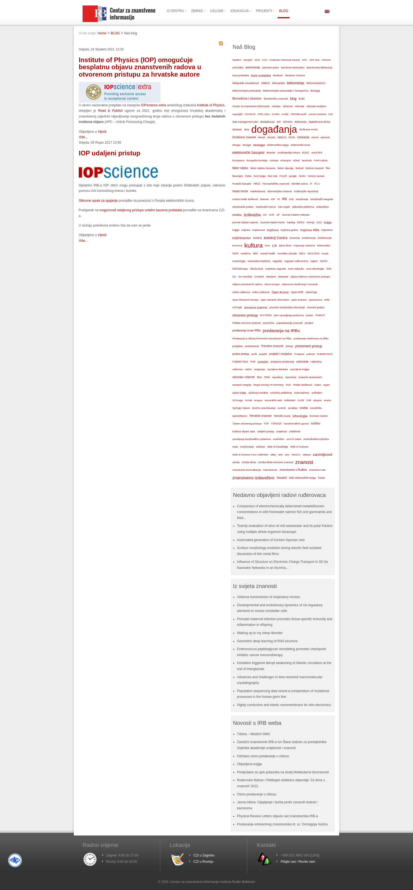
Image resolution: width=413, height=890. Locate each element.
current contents (317, 114)
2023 (257, 60)
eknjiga (236, 145)
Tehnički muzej (282, 416)
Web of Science (299, 446)
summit (282, 408)
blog (293, 99)
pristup (289, 346)
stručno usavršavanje (263, 408)
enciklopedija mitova (289, 152)
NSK (329, 268)
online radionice (261, 292)
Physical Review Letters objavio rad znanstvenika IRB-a (277, 816)
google (293, 176)
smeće (327, 400)
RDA (259, 377)
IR (278, 199)
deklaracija (301, 121)
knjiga (328, 222)
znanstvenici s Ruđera (293, 469)
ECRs (292, 137)
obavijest (271, 276)
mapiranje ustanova (304, 245)
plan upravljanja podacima (289, 315)
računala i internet (243, 377)
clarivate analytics (316, 106)
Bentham (278, 75)
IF (311, 183)
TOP (266, 423)
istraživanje (302, 199)
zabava (307, 454)
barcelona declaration (292, 67)
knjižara (246, 230)
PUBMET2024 (240, 361)
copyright (237, 114)
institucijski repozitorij (306, 191)
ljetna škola (285, 245)
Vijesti (102, 132)
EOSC (305, 152)
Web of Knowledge (277, 446)
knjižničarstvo (241, 238)
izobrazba (252, 215)
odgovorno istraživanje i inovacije (300, 284)
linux (267, 245)
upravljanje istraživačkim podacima (251, 439)
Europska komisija (257, 160)
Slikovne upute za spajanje (98, 201)
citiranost (288, 106)
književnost (259, 230)
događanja (274, 129)
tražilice (315, 423)
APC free (314, 60)
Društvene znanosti (244, 137)
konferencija (309, 238)
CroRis (276, 114)
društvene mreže (308, 129)
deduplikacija (267, 121)
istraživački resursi (266, 207)
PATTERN (266, 315)
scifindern (316, 392)
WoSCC (295, 454)
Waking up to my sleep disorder (260, 633)
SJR (308, 400)
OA (234, 276)
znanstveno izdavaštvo (253, 477)
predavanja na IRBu (281, 330)
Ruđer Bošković (302, 384)
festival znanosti (315, 168)
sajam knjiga (239, 392)
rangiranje (259, 369)
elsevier (270, 152)
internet (264, 199)
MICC (302, 253)
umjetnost (281, 431)
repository (277, 377)
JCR (271, 214)
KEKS (301, 222)
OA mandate (245, 276)
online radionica (241, 292)
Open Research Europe (245, 299)
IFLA (317, 183)
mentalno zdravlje (287, 253)
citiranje (276, 106)
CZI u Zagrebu (203, 855)
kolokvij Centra (276, 238)
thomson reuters (318, 416)
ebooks (271, 137)
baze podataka (261, 75)
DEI (279, 121)
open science (299, 299)
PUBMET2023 (325, 354)
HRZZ (256, 183)
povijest (309, 323)
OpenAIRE (297, 292)
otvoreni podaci (315, 307)
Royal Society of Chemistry (269, 385)
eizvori (314, 137)
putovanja (302, 361)
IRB (284, 199)
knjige (235, 229)
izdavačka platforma (303, 207)
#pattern (236, 60)
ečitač (296, 160)
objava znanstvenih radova (247, 284)
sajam (326, 385)
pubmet (310, 354)
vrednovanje (247, 446)
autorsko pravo (270, 67)
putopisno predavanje (282, 361)
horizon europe (316, 176)
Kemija (311, 222)
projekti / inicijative (280, 353)
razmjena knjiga (299, 369)
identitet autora (299, 183)
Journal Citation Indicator (296, 214)
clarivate (299, 106)
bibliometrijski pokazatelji (246, 90)
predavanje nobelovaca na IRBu (311, 338)
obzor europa (272, 284)
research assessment (310, 377)
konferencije (325, 237)
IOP (273, 199)
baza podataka (240, 75)
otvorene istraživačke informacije (287, 307)
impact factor (240, 191)
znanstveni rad (317, 470)
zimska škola (249, 462)
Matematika (323, 245)
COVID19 (250, 114)
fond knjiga (260, 176)
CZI (331, 114)
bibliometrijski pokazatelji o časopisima (285, 90)
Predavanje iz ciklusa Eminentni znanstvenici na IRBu (261, 338)
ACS (264, 60)
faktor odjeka (240, 168)
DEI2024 (288, 121)
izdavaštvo (322, 206)
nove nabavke (296, 268)
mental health (267, 253)
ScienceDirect (301, 392)
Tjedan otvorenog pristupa (247, 423)
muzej (324, 253)
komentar (295, 238)
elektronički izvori (300, 145)
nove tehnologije (315, 268)
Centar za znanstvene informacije (251, 106)
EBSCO (282, 137)
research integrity (241, 385)
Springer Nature (241, 408)
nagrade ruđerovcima (296, 261)
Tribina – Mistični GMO (253, 734)
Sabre (317, 385)
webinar (260, 446)
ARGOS (326, 60)
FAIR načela (321, 160)
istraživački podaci (243, 206)
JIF (278, 214)
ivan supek (284, 207)
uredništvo (278, 439)
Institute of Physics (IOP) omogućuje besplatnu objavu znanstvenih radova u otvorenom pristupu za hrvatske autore (140, 67)
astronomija (252, 67)
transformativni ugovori (296, 423)
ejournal (325, 137)
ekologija (259, 145)
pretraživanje (252, 346)
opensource (315, 299)
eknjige (246, 144)
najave (314, 261)
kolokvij (257, 237)
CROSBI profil (298, 114)
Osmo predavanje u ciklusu (257, 794)
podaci (309, 315)
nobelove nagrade (275, 268)
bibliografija (278, 83)
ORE (327, 299)
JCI (265, 214)
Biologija (315, 90)
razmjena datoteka (277, 369)
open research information (275, 299)
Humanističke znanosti (275, 183)
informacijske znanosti (279, 191)
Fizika (248, 176)
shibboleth (290, 400)
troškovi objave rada (243, 431)
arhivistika (237, 67)
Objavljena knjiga (249, 764)
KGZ (319, 222)
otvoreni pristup (245, 315)
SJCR (300, 400)
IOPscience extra (153, 105)
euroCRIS (316, 152)
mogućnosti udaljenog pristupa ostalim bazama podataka (140, 210)
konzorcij (237, 245)
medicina (246, 253)
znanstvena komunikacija (246, 470)
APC (304, 60)
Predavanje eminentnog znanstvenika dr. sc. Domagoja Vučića (282, 824)
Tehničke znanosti (261, 415)
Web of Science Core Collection (250, 454)
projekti (263, 354)
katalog (291, 222)
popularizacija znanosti (290, 322)
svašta (304, 407)
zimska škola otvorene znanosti (275, 462)
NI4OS (323, 261)
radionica (316, 361)
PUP (253, 361)
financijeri (237, 176)
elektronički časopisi (248, 152)
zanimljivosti (322, 454)
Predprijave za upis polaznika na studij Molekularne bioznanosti (283, 772)
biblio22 (265, 83)
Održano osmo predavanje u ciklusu (263, 756)
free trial (272, 175)
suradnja (292, 408)
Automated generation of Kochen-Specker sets (271, 540)
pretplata (237, 346)
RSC (288, 385)
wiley (273, 454)
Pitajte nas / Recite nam (298, 862)
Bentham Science (295, 75)
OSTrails (237, 307)
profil (254, 354)
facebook (307, 160)
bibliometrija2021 (316, 83)
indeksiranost (257, 191)
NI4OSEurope (240, 268)
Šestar (321, 477)
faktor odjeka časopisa (262, 168)
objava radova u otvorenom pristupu (310, 276)
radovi (248, 369)
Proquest (299, 354)
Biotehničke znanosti (276, 98)
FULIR (283, 176)
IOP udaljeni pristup (109, 153)
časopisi (282, 477)
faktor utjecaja (285, 168)
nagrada (277, 261)
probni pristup (240, 353)
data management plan (245, 121)
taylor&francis (239, 416)
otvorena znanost (255, 307)
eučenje (274, 160)
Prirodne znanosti (272, 346)
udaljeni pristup (265, 431)
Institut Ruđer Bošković (245, 199)
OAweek (259, 276)
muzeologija (238, 261)
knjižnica (272, 230)
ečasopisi (285, 160)
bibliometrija (295, 83)
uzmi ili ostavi (293, 439)
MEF (255, 253)
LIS (274, 245)
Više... (83, 137)
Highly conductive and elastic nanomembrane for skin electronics (284, 705)
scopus (258, 400)
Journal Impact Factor (272, 222)
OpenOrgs (311, 292)
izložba (237, 214)
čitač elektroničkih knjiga (302, 477)
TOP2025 (276, 423)
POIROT (320, 315)
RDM (267, 377)
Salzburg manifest (258, 392)
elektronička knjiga (278, 144)
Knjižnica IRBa (309, 230)
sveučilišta (316, 408)
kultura (253, 245)
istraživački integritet (321, 199)
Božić (302, 98)
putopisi (263, 361)
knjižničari (327, 230)
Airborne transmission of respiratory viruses (268, 597)
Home (102, 33)
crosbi (285, 114)
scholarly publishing (281, 392)
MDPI (235, 253)
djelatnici (237, 129)
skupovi (317, 400)
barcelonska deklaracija (319, 67)
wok (280, 454)
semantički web (273, 400)
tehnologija (300, 416)
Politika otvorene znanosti (246, 323)
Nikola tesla (256, 268)
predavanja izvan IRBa (246, 330)
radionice (237, 369)
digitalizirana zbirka (319, 121)
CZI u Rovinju (203, 862)
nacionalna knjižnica (259, 261)
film (328, 168)
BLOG (115, 33)
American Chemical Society (284, 60)
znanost (304, 462)
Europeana (238, 160)
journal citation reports (245, 222)
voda (235, 446)
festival (299, 168)
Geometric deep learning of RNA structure (267, 641)
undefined (294, 431)
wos (287, 454)
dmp (246, 129)
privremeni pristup (308, 346)
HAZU (302, 176)
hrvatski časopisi (241, 183)
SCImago (237, 400)
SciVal (248, 400)
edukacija (303, 137)
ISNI (291, 199)
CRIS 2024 (263, 114)
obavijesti (283, 276)
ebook (261, 137)
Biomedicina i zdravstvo (247, 98)
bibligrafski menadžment (245, 83)
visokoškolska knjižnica (316, 439)
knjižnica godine (289, 230)
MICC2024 (313, 253)
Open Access (280, 292)
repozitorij (290, 377)
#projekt (248, 60)
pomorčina (268, 323)
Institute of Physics (210, 105)
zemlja (235, 462)
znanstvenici (270, 469)
